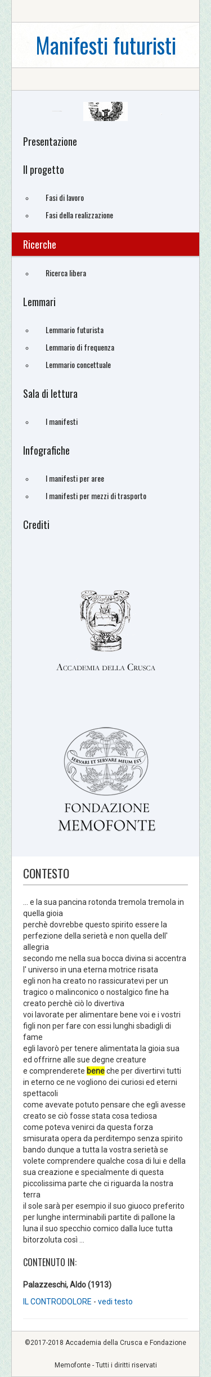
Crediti (36, 524)
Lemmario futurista (75, 329)
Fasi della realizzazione (79, 215)
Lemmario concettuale (78, 364)
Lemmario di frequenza (80, 347)
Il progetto (43, 169)
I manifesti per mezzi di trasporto (96, 495)
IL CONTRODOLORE (58, 1301)
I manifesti (62, 421)
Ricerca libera (66, 273)
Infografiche (46, 450)
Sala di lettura (50, 393)
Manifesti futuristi (105, 45)
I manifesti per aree (75, 478)
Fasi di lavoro (65, 197)
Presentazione (50, 141)
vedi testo (115, 1301)
